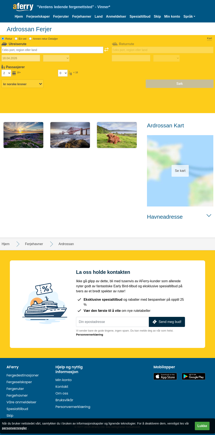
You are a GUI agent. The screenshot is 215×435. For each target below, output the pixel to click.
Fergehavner (17, 395)
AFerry (13, 367)
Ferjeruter (61, 16)
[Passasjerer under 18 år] (63, 73)
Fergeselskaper (19, 382)
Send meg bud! (166, 322)
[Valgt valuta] (22, 84)
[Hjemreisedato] (131, 58)
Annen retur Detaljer (45, 38)
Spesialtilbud (140, 16)
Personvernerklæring (89, 334)
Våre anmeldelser (21, 402)
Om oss (61, 393)
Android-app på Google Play (193, 376)
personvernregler (14, 428)
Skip (157, 16)
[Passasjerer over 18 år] (6, 73)
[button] (189, 16)
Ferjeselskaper (38, 16)
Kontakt (61, 386)
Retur (8, 38)
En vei (22, 38)
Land (99, 16)
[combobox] (52, 50)
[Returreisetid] (166, 58)
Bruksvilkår (64, 400)
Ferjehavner (81, 16)
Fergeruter (15, 388)
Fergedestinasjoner (23, 375)
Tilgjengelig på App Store (165, 376)
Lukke (202, 426)
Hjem (19, 16)
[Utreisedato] (20, 58)
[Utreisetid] (56, 58)
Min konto (172, 16)
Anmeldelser (116, 16)
